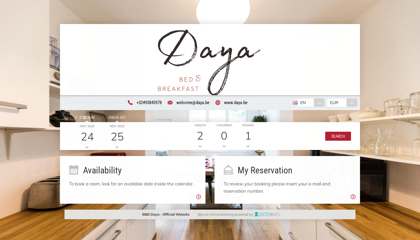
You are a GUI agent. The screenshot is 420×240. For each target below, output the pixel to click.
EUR (334, 102)
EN (303, 102)
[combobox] (311, 102)
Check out (116, 117)
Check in (87, 117)
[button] (338, 136)
